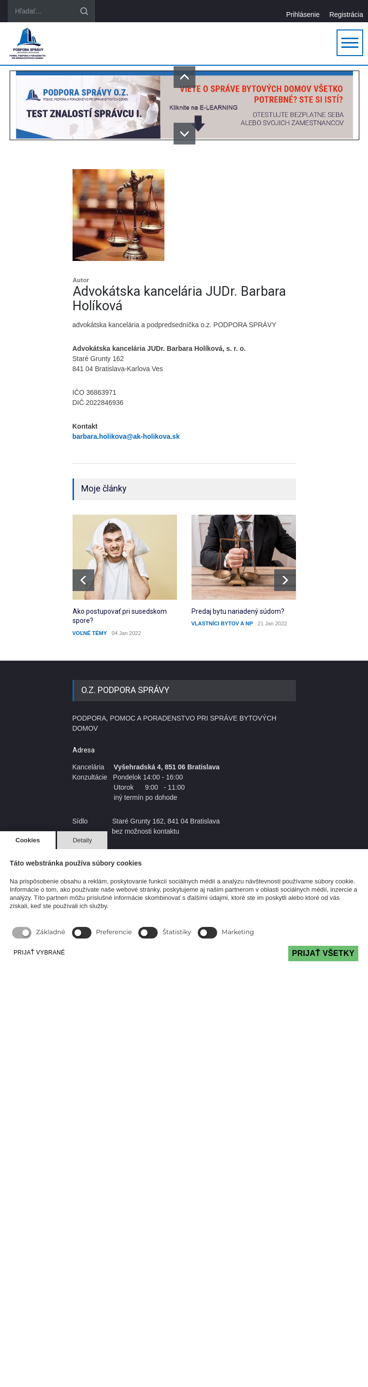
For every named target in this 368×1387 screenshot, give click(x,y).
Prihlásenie (303, 14)
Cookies (27, 840)
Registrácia (346, 14)
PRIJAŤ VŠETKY (323, 953)
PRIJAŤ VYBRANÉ (39, 952)
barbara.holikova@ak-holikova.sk (126, 436)
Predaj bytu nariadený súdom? (237, 611)
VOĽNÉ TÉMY (90, 633)
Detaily (82, 840)
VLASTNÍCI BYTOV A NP (222, 623)
